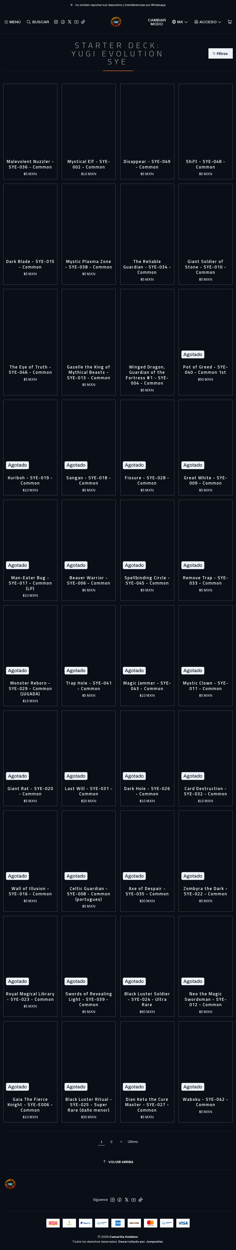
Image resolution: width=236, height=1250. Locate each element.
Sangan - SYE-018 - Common (88, 480)
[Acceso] (208, 22)
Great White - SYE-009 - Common (206, 480)
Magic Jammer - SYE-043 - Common (147, 685)
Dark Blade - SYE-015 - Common (30, 264)
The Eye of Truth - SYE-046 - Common (30, 369)
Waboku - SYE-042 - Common (205, 1102)
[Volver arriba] (118, 1162)
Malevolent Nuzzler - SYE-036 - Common (30, 164)
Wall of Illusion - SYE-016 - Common (30, 891)
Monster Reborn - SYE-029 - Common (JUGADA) (30, 688)
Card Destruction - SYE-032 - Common (205, 791)
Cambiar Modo (157, 22)
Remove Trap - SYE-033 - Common (205, 580)
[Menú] (12, 22)
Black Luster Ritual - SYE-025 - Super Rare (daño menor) (88, 1104)
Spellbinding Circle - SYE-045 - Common (147, 580)
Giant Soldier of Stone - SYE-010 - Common (205, 267)
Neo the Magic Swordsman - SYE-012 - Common (206, 999)
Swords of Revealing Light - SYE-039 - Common (88, 999)
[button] (220, 53)
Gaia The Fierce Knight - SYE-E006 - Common (30, 1104)
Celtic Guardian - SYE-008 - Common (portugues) (88, 894)
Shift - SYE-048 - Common (205, 164)
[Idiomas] (180, 22)
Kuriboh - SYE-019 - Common (30, 480)
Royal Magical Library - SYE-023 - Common (30, 996)
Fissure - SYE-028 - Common (147, 480)
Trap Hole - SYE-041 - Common (89, 685)
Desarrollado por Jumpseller (140, 1241)
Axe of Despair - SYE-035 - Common (147, 891)
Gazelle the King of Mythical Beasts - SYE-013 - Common (88, 372)
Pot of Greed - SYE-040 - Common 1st (205, 369)
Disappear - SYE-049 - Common (147, 164)
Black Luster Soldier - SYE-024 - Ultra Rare (147, 999)
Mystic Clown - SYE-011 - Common (205, 685)
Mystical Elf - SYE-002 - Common (88, 164)
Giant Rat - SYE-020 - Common (30, 791)
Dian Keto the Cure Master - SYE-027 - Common (147, 1104)
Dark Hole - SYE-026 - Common (147, 791)
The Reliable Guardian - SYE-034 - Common (147, 267)
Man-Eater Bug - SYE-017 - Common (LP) (30, 583)
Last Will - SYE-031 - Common (89, 791)
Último (133, 1142)
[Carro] (229, 22)
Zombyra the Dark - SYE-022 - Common (205, 891)
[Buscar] (37, 22)
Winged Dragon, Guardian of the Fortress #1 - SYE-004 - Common (147, 375)
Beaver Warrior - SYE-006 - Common (88, 580)
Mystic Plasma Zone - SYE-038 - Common (88, 264)
